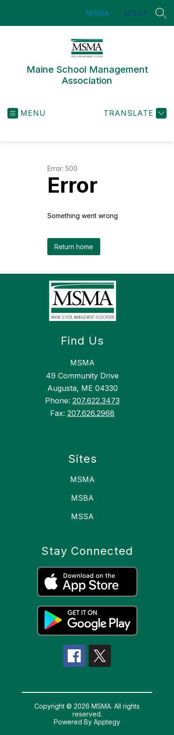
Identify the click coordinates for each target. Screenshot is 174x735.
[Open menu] (26, 113)
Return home (73, 247)
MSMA (82, 479)
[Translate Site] (134, 113)
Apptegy (107, 722)
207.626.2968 (91, 413)
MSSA (136, 13)
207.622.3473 (96, 400)
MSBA (98, 13)
